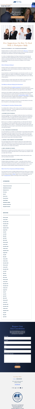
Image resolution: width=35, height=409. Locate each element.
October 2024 (5, 225)
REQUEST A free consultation (17, 17)
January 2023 (5, 258)
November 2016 (5, 306)
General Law (5, 196)
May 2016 (4, 314)
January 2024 (5, 244)
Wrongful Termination (6, 206)
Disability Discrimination (7, 187)
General (4, 194)
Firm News (5, 192)
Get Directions (17, 384)
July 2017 (4, 291)
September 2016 (5, 310)
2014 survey (25, 50)
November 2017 (5, 285)
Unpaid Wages (5, 200)
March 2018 (5, 277)
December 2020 (5, 262)
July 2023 (4, 254)
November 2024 (5, 223)
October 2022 (5, 260)
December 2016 (5, 304)
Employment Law (6, 189)
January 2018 (5, 281)
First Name (6, 336)
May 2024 (4, 236)
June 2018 (4, 271)
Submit (17, 366)
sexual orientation (22, 95)
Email (5, 349)
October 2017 (5, 287)
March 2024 (5, 240)
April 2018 (4, 275)
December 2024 (5, 221)
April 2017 (4, 296)
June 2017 (4, 293)
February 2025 (5, 217)
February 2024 (5, 242)
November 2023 (5, 246)
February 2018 (5, 279)
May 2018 (4, 273)
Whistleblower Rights (6, 202)
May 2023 (4, 256)
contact (14, 174)
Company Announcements (7, 185)
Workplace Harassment (21, 48)
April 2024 (4, 238)
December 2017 (5, 283)
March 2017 (5, 298)
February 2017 (5, 300)
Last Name (6, 340)
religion (27, 95)
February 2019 (5, 265)
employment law (7, 175)
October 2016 (5, 308)
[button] (33, 4)
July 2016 (4, 312)
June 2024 (4, 234)
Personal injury (5, 198)
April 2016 (4, 316)
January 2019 (5, 267)
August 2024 (5, 229)
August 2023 (5, 252)
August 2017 (5, 289)
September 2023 (6, 250)
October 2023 (5, 248)
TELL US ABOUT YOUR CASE (9, 353)
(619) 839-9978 (5, 6)
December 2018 (5, 269)
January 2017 (5, 302)
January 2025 (5, 219)
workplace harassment (16, 87)
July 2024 (4, 231)
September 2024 (6, 227)
